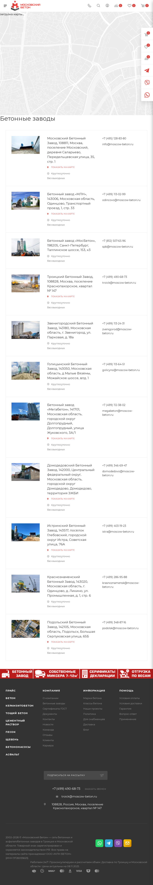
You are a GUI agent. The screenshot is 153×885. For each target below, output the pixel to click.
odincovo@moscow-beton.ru (121, 200)
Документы (50, 713)
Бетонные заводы (54, 703)
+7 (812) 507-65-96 (114, 241)
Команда (48, 729)
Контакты (49, 719)
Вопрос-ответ (128, 713)
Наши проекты (92, 708)
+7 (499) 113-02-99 (114, 194)
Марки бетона (92, 698)
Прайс (11, 690)
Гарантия (125, 708)
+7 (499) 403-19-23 (114, 526)
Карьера (48, 745)
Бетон (11, 698)
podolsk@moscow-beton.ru (120, 628)
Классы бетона (92, 703)
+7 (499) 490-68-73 (114, 277)
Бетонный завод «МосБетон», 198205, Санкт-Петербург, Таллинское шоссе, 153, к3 (71, 245)
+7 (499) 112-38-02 (113, 405)
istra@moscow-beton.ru (118, 531)
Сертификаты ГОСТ (55, 708)
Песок (11, 731)
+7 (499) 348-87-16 (114, 622)
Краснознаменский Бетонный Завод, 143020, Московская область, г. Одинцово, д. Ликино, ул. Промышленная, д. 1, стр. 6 (69, 586)
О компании (50, 698)
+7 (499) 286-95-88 (114, 577)
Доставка (89, 724)
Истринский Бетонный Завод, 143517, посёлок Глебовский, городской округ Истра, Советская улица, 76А (66, 535)
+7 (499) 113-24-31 (113, 323)
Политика (89, 713)
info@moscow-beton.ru (117, 144)
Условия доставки (130, 703)
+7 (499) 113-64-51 (113, 364)
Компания (51, 690)
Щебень (12, 739)
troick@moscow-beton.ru (119, 282)
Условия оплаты (129, 698)
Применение (127, 719)
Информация (94, 690)
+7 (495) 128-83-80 (114, 138)
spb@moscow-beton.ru (117, 246)
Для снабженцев (94, 719)
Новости (48, 724)
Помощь (126, 690)
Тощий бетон (17, 713)
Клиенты (48, 740)
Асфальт (12, 754)
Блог (86, 729)
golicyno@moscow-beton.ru (121, 370)
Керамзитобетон (20, 705)
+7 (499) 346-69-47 (114, 465)
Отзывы (47, 734)
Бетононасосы (18, 746)
